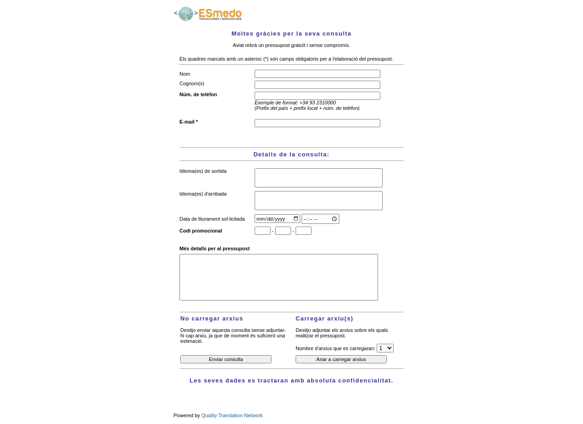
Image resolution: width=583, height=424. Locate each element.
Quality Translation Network (232, 415)
